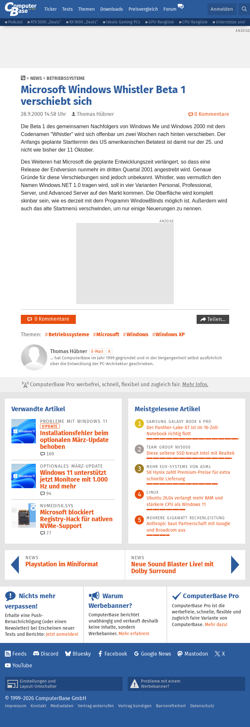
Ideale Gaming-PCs (123, 22)
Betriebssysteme (66, 78)
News (36, 78)
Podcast (15, 22)
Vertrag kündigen (135, 706)
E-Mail (97, 351)
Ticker (50, 9)
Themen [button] (86, 9)
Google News (156, 654)
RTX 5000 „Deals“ (46, 22)
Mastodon (196, 654)
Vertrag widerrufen (96, 706)
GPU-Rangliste (161, 22)
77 (45, 533)
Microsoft (107, 334)
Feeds (19, 654)
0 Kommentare (48, 319)
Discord (50, 654)
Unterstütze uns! (230, 22)
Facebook (115, 654)
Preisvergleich (143, 9)
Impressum (15, 706)
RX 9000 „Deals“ (83, 22)
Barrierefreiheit (171, 706)
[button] (244, 9)
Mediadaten (62, 706)
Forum (169, 9)
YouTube (22, 665)
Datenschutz (202, 706)
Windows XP (170, 334)
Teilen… (216, 319)
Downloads (111, 9)
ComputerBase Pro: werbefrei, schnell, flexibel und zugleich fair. (115, 384)
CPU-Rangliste (195, 22)
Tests (67, 9)
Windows (137, 334)
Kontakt (38, 706)
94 (45, 493)
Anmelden (222, 9)
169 (47, 453)
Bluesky (82, 654)
